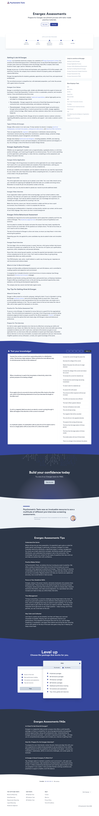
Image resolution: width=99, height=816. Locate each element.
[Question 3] (74, 351)
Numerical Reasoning (12, 799)
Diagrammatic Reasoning (13, 804)
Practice (51, 315)
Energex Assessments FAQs (74, 76)
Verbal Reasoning (11, 802)
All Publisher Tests (30, 804)
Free (30, 693)
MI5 (68, 99)
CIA (68, 112)
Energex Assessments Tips (73, 74)
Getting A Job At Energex (73, 61)
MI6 (68, 87)
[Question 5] (81, 351)
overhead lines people (21, 129)
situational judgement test (28, 220)
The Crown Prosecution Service (75, 102)
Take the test (50, 487)
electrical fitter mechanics (53, 129)
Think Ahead (70, 109)
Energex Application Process (74, 64)
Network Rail (70, 97)
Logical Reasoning (11, 807)
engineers (25, 132)
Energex (9, 61)
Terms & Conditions (49, 807)
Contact (47, 799)
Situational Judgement (12, 810)
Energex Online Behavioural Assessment (77, 66)
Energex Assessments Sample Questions (77, 71)
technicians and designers (27, 139)
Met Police (69, 89)
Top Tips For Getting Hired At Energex (76, 69)
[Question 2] (71, 351)
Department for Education (73, 118)
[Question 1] (67, 351)
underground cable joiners (35, 129)
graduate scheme (19, 299)
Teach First (69, 94)
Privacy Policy (48, 804)
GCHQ (68, 92)
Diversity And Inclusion (21, 275)
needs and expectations (38, 97)
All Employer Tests (30, 802)
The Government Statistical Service (75, 107)
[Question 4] (77, 351)
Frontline (69, 104)
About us (47, 802)
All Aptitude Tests (30, 799)
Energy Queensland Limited (50, 61)
